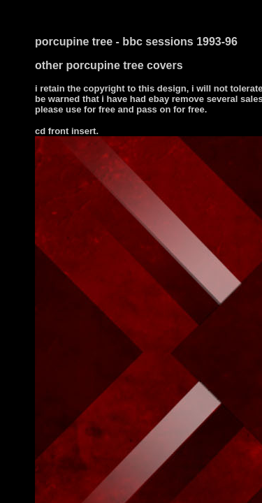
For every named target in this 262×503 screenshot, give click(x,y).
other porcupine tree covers (109, 65)
